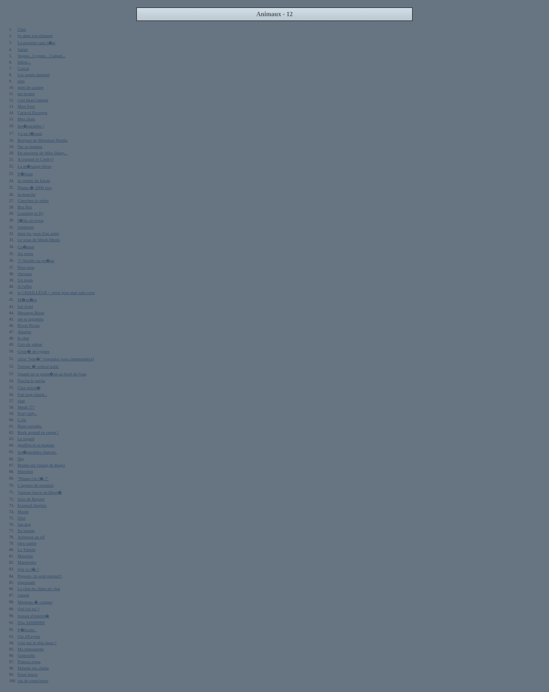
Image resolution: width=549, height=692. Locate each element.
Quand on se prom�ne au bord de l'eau (52, 373)
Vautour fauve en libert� (40, 492)
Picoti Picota (29, 325)
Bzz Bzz (25, 206)
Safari (23, 49)
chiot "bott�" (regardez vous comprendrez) (56, 358)
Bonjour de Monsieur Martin (43, 140)
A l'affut (25, 286)
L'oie (22, 419)
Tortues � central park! (38, 366)
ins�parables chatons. (37, 452)
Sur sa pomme (30, 146)
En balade (26, 530)
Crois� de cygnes (34, 351)
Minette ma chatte (33, 668)
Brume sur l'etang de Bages (41, 465)
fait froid (25, 306)
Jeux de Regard (31, 499)
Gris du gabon (30, 344)
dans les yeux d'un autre (38, 233)
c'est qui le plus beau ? (37, 642)
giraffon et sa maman (36, 445)
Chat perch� (29, 387)
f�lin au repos (31, 220)
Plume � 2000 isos (35, 187)
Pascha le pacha (31, 380)
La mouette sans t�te (37, 42)
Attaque (25, 331)
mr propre (26, 93)
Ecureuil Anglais (32, 505)
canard (23, 595)
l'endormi (26, 227)
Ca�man (26, 246)
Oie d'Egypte (29, 636)
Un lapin (25, 280)
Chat (22, 29)
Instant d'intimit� (34, 615)
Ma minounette (31, 649)
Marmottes (27, 562)
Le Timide (27, 549)
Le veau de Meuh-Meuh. (39, 239)
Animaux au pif (31, 536)
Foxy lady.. (27, 413)
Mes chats (26, 118)
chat (21, 400)
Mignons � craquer (35, 602)
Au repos (26, 253)
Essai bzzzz (28, 674)
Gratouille (26, 655)
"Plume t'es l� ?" (33, 478)
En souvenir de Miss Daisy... (42, 152)
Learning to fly (31, 213)
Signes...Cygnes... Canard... (42, 55)
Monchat (25, 555)
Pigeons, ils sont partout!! (40, 576)
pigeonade (26, 582)
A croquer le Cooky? (36, 159)
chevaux (25, 273)
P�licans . (27, 629)
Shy (21, 458)
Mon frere (26, 106)
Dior (22, 518)
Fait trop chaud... (32, 394)
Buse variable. (30, 426)
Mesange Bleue (31, 312)
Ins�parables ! (31, 126)
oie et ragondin (31, 319)
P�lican (25, 173)
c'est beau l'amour (33, 100)
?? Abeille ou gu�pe (36, 260)
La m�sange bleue (35, 166)
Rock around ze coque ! (38, 432)
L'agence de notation (36, 485)
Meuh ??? (26, 407)
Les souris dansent (34, 74)
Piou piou (26, 267)
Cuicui (23, 68)
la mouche (27, 194)
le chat (23, 338)
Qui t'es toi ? (28, 608)
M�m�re (27, 299)
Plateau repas (29, 661)
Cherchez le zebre (33, 200)
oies (21, 81)
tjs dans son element (35, 35)
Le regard (26, 438)
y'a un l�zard (30, 133)
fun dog (24, 524)
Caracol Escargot (32, 112)
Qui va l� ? (28, 569)
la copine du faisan (34, 180)
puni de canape (31, 87)
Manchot (25, 471)
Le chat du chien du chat (39, 588)
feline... (24, 62)
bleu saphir (27, 543)
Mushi (23, 511)
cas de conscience (33, 680)
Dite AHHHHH (31, 622)
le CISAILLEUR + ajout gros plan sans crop (56, 292)
